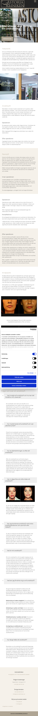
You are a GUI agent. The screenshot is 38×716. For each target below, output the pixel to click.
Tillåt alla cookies (19, 377)
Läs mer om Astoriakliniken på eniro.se (19, 713)
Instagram (19, 703)
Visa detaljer (30, 373)
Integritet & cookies (7, 706)
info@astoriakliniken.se (19, 694)
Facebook (19, 701)
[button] (7, 39)
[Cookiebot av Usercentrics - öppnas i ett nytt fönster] (30, 329)
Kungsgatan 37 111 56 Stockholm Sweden (18, 674)
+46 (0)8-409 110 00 (19, 684)
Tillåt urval (19, 381)
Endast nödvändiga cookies (19, 385)
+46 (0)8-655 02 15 (19, 691)
